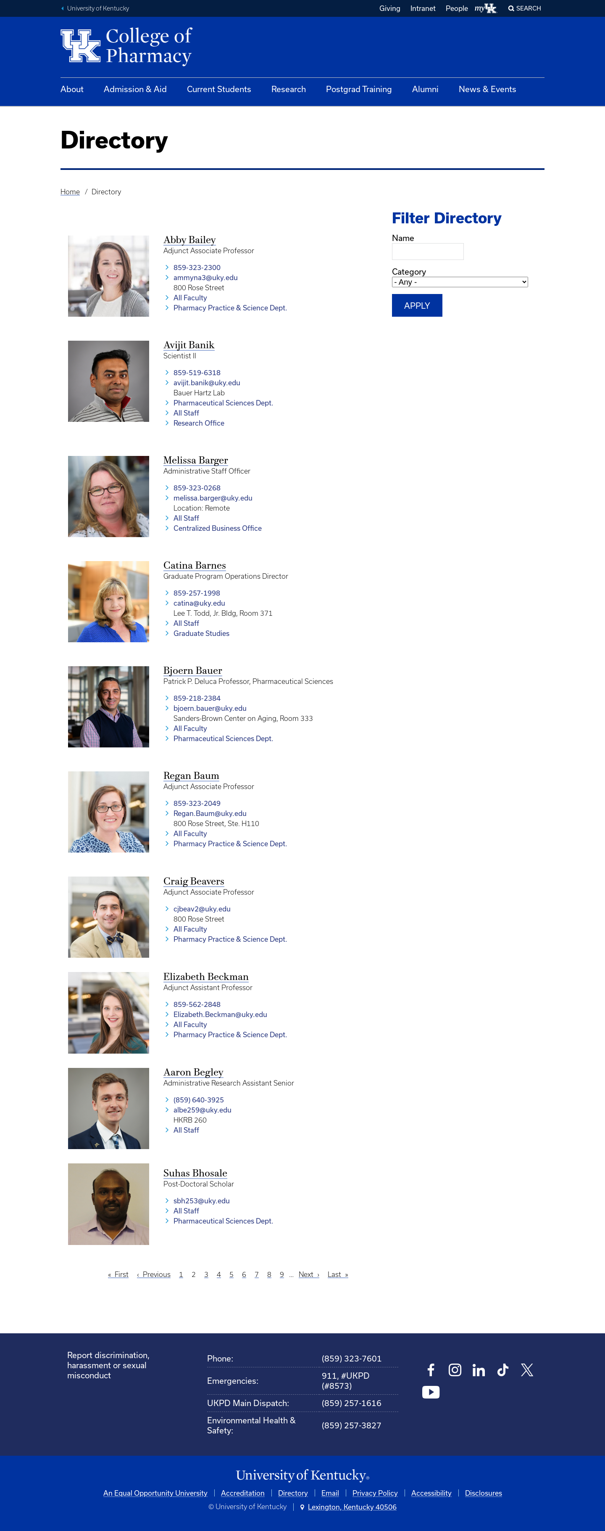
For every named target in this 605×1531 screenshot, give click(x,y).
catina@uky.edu (199, 603)
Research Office (199, 423)
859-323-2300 (197, 267)
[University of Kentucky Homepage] (302, 1476)
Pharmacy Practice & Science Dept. (230, 308)
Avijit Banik (189, 346)
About (72, 89)
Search (528, 8)
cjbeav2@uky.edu (202, 909)
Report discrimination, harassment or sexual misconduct (108, 1365)
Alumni (425, 89)
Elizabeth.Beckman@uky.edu (220, 1014)
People (457, 8)
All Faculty (190, 298)
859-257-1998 (197, 593)
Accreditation (243, 1493)
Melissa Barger (195, 461)
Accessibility (431, 1493)
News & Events (487, 89)
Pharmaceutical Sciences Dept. (224, 403)
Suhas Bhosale (195, 1174)
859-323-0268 (197, 488)
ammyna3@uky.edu (206, 277)
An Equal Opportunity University (155, 1493)
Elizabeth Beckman (206, 977)
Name (403, 238)
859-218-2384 (197, 698)
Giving (389, 8)
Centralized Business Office (218, 528)
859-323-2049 (197, 803)
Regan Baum (191, 776)
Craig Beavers (193, 882)
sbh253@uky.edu (202, 1201)
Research (288, 89)
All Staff (186, 413)
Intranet (423, 8)
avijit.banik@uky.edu (207, 383)
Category (409, 271)
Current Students (219, 89)
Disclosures (483, 1493)
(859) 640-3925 (199, 1100)
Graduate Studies (201, 633)
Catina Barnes (194, 566)
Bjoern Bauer (192, 671)
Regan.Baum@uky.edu (210, 813)
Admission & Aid (135, 89)
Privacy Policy (375, 1493)
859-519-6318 (197, 372)
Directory (293, 1493)
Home (70, 192)
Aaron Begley (193, 1073)
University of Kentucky (98, 8)
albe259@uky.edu (202, 1110)
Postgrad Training (359, 89)
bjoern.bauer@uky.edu (210, 708)
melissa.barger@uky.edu (213, 498)
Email (330, 1493)
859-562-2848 (197, 1004)
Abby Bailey (189, 241)
